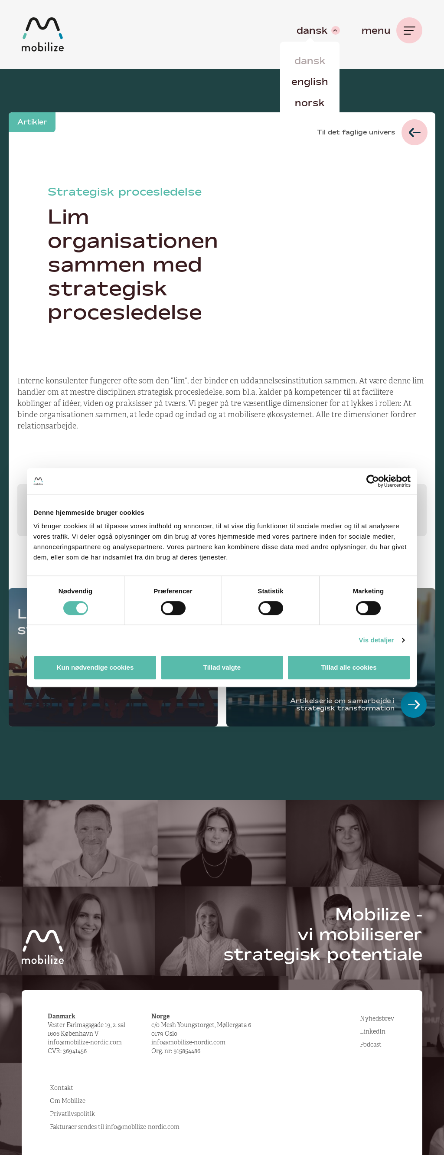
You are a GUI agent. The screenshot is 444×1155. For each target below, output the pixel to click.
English (309, 81)
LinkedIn (372, 1031)
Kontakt (61, 1088)
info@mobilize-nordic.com (85, 1042)
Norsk (310, 103)
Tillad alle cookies (348, 667)
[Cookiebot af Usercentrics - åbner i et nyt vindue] (373, 481)
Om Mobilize (67, 1101)
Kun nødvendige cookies (95, 667)
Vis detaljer (376, 640)
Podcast (371, 1044)
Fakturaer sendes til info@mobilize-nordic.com (115, 1127)
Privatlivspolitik (72, 1114)
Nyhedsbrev (377, 1018)
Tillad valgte (222, 667)
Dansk (310, 61)
